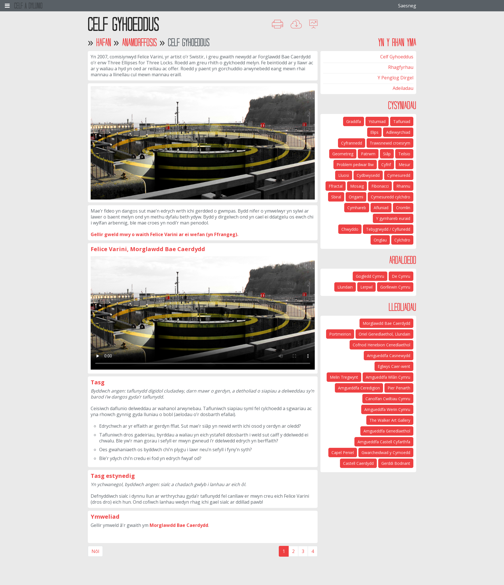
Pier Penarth (399, 388)
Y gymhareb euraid (393, 218)
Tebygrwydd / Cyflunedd (388, 229)
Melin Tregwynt (344, 377)
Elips (374, 132)
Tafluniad (401, 121)
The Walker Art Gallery (389, 420)
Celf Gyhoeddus (396, 57)
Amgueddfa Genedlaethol (386, 431)
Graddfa (353, 121)
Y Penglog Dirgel (395, 78)
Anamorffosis (139, 42)
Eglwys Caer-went (394, 366)
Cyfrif (386, 164)
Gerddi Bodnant (395, 463)
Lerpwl (366, 287)
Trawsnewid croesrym (390, 143)
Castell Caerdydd (358, 463)
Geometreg (342, 153)
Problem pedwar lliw (355, 164)
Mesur (404, 164)
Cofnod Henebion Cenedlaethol (381, 344)
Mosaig (357, 186)
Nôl (95, 551)
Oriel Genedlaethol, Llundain (384, 334)
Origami (356, 197)
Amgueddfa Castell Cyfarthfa (384, 441)
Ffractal (336, 186)
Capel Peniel (342, 452)
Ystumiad (377, 121)
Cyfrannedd (351, 143)
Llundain (345, 287)
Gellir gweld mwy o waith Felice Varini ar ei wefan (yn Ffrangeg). (164, 234)
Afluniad (381, 207)
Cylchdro (402, 240)
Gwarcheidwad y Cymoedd (385, 452)
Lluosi (343, 175)
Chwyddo (349, 229)
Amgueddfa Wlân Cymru (388, 377)
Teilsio (404, 153)
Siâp (387, 153)
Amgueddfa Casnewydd (388, 355)
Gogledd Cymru (370, 276)
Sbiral (336, 197)
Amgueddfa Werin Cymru (387, 409)
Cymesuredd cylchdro (390, 197)
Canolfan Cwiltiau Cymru (387, 398)
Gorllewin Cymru (395, 287)
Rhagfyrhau (400, 67)
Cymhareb (356, 207)
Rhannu (403, 186)
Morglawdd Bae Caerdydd (179, 525)
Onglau (380, 240)
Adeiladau (403, 88)
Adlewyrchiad (398, 132)
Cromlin (403, 207)
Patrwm (368, 153)
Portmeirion (340, 334)
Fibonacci (380, 186)
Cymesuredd (398, 175)
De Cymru (401, 276)
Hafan (103, 42)
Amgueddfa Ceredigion (359, 388)
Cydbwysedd (368, 175)
